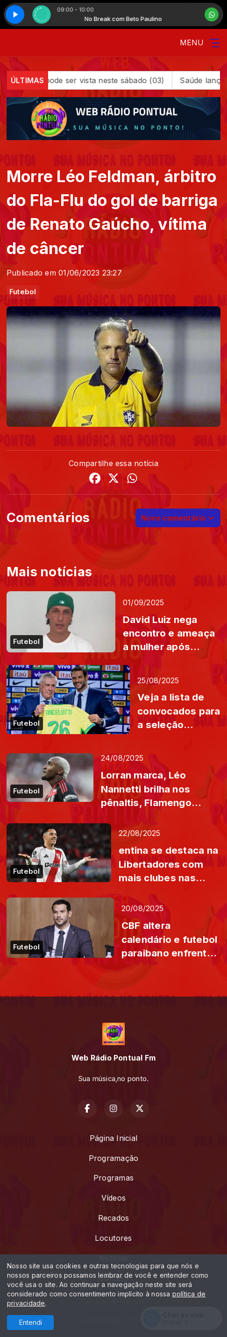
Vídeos (113, 1198)
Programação (114, 1158)
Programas (113, 1177)
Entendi (30, 1322)
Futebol (22, 292)
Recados (113, 1218)
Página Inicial (113, 1138)
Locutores (113, 1238)
